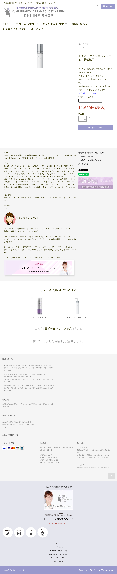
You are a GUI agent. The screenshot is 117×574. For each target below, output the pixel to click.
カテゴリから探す (25, 23)
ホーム (58, 543)
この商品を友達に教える (87, 156)
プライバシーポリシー (58, 558)
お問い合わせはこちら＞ (88, 93)
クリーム (81, 47)
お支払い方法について (58, 547)
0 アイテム (108, 6)
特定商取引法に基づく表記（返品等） (92, 153)
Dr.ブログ (37, 28)
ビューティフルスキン (85, 44)
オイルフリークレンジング (77, 317)
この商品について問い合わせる (89, 160)
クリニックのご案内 (14, 28)
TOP (5, 23)
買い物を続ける (84, 164)
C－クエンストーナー (39, 317)
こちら (25, 424)
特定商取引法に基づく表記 (58, 554)
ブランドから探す (54, 23)
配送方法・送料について (58, 551)
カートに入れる (96, 128)
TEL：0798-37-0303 (58, 519)
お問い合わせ (80, 23)
